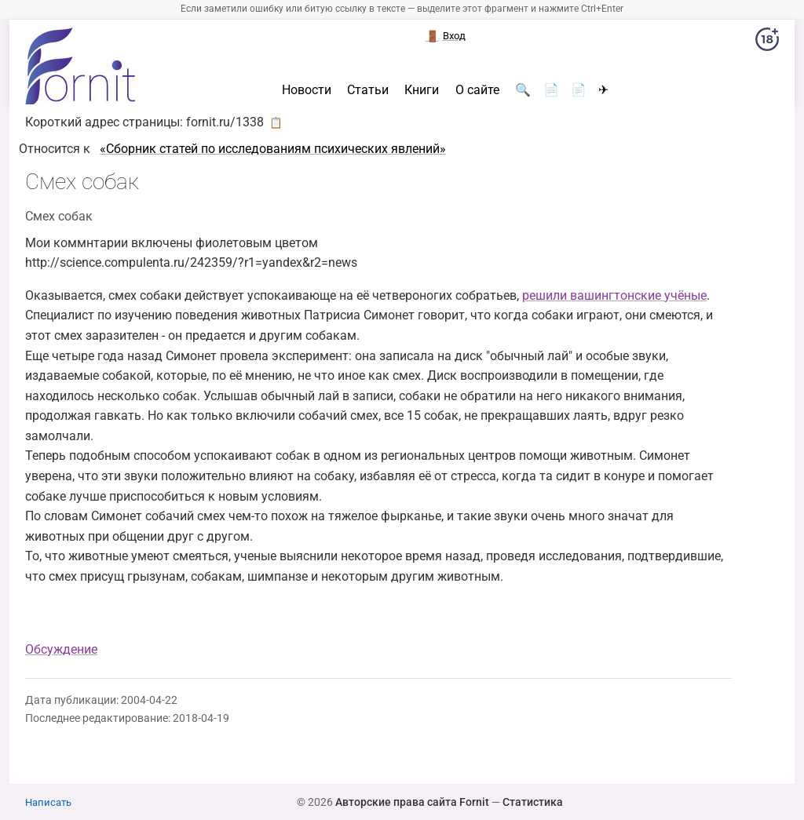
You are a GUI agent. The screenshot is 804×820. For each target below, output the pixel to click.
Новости (306, 90)
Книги (421, 90)
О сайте (477, 90)
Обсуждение (61, 649)
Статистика (532, 802)
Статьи (368, 90)
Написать (48, 802)
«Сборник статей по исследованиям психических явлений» (273, 148)
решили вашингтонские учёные (614, 295)
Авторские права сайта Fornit (412, 802)
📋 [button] (276, 122)
